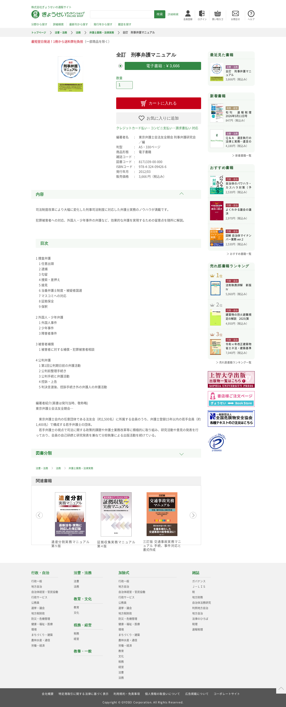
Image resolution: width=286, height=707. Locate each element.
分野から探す (39, 24)
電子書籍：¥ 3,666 (163, 65)
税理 (195, 623)
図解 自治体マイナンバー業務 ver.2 (238, 238)
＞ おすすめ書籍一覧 (239, 254)
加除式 (123, 571)
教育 (76, 606)
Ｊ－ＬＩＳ (199, 585)
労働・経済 (38, 644)
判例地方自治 (200, 607)
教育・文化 (83, 598)
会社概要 (47, 692)
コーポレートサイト (227, 692)
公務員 (35, 601)
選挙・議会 (38, 607)
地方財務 (197, 596)
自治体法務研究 (201, 601)
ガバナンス (199, 580)
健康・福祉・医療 (42, 623)
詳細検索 (173, 14)
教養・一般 (83, 650)
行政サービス (39, 596)
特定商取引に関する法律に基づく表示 (83, 692)
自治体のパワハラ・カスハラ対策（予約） (238, 185)
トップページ (39, 32)
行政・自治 (40, 571)
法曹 (76, 580)
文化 (76, 611)
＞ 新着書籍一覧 (241, 156)
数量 (119, 77)
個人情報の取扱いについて (162, 692)
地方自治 (36, 585)
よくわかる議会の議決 (238, 212)
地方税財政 (38, 612)
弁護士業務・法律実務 (105, 32)
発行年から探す (103, 24)
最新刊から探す (78, 24)
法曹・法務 (62, 32)
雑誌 (195, 571)
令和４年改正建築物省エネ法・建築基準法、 (238, 353)
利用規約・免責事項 (127, 692)
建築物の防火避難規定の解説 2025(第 (238, 322)
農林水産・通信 (40, 639)
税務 (76, 632)
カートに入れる (163, 102)
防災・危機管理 (40, 617)
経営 (76, 637)
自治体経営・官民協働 (44, 591)
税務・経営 (83, 624)
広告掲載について (197, 692)
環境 (34, 628)
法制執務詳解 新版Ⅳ (238, 290)
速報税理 (197, 628)
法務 (81, 32)
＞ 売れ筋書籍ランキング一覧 (233, 370)
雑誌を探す (124, 24)
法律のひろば (200, 617)
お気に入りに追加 (163, 117)
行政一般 (36, 580)
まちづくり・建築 (42, 633)
